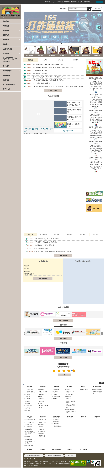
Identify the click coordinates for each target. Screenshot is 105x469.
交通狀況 (41, 403)
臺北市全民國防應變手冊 (36, 248)
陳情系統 (60, 2)
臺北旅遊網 (42, 436)
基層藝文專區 (42, 422)
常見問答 (67, 2)
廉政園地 (27, 401)
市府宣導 (63, 343)
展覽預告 (26, 266)
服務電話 (27, 394)
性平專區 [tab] (96, 234)
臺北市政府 (87, 2)
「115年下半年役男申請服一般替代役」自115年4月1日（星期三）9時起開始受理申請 (53, 86)
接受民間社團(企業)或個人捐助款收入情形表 (71, 411)
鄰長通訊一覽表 (29, 445)
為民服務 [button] (6, 26)
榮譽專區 (54, 394)
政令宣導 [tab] (30, 234)
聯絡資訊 (54, 398)
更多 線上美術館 (43, 278)
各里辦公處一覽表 (30, 422)
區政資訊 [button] (6, 40)
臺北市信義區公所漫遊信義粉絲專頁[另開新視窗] (93, 2)
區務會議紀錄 (55, 423)
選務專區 (6, 21)
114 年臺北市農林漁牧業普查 (37, 83)
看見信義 (41, 424)
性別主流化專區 (56, 449)
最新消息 (70, 449)
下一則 (99, 27)
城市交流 (68, 407)
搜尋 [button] (89, 9)
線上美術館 (43, 261)
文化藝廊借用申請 (29, 274)
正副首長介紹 (55, 389)
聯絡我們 (70, 455)
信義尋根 (41, 426)
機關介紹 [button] (6, 35)
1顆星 (54, 370)
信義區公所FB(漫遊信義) (85, 261)
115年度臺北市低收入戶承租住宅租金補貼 (41, 239)
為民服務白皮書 (29, 389)
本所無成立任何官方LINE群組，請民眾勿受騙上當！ (43, 64)
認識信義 (43, 386)
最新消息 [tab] (30, 60)
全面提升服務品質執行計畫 (70, 401)
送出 (56, 375)
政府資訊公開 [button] (7, 49)
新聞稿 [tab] (45, 60)
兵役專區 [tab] (56, 234)
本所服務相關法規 (30, 392)
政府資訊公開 (97, 386)
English (54, 2)
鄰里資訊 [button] (6, 53)
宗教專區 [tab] (69, 234)
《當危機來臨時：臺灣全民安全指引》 (40, 245)
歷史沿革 (41, 398)
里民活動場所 (28, 426)
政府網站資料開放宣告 (54, 455)
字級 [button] (101, 2)
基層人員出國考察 (70, 405)
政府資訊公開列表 (97, 389)
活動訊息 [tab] (60, 60)
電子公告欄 (6, 89)
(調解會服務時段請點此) (64, 463)
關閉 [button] (102, 383)
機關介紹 (56, 386)
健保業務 (27, 408)
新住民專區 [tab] (43, 234)
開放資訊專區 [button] (7, 71)
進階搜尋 (97, 8)
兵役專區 (29, 449)
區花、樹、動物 (43, 392)
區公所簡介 (55, 392)
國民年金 (27, 410)
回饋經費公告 (28, 439)
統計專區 (68, 389)
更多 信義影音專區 (68, 131)
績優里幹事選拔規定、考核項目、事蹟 (30, 433)
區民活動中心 (28, 429)
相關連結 (63, 325)
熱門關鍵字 (63, 8)
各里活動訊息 (28, 424)
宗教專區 (43, 449)
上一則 (27, 27)
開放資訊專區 (56, 417)
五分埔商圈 (42, 431)
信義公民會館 (42, 420)
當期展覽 (26, 268)
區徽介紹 (41, 389)
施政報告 (68, 398)
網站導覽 (47, 2)
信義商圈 (41, 433)
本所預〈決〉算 (70, 392)
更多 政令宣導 (63, 255)
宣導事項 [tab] (76, 60)
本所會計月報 (69, 394)
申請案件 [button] (6, 44)
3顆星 (63, 370)
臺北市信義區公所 (10, 12)
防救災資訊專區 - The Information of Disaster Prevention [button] (11, 59)
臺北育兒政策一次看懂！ (35, 74)
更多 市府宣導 (63, 357)
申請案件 (83, 386)
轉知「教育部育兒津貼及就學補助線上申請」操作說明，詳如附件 (48, 251)
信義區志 (41, 394)
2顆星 (59, 370)
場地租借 (27, 396)
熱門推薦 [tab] (82, 234)
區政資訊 (70, 386)
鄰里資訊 (29, 417)
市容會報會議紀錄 (57, 426)
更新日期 (26, 458)
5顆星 (73, 370)
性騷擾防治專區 (56, 396)
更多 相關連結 (63, 338)
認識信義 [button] (6, 30)
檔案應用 (27, 403)
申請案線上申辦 (84, 389)
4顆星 (68, 370)
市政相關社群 (63, 307)
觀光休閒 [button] (6, 66)
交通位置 (51, 461)
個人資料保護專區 (9, 84)
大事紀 (40, 396)
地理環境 (41, 401)
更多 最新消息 (53, 90)
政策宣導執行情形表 (97, 392)
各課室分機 (70, 461)
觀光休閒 (43, 417)
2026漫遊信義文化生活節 (35, 71)
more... (96, 90)
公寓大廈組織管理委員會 (30, 442)
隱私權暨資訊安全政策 (33, 455)
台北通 (80, 2)
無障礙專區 (6, 75)
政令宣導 (97, 417)
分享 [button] (97, 2)
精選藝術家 (27, 271)
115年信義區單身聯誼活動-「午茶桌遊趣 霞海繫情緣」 (44, 80)
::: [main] (23, 12)
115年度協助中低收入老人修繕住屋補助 (41, 242)
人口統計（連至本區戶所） (43, 406)
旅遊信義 (41, 429)
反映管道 (27, 398)
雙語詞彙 (74, 2)
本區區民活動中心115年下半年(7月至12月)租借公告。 (44, 77)
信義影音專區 (53, 96)
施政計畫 (68, 396)
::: (3, 1)
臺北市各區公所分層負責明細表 (57, 420)
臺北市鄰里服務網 (30, 420)
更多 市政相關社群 (63, 320)
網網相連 (6, 80)
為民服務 (29, 386)
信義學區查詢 (28, 405)
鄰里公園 (27, 436)
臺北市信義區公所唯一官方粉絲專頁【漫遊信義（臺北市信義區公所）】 (49, 68)
